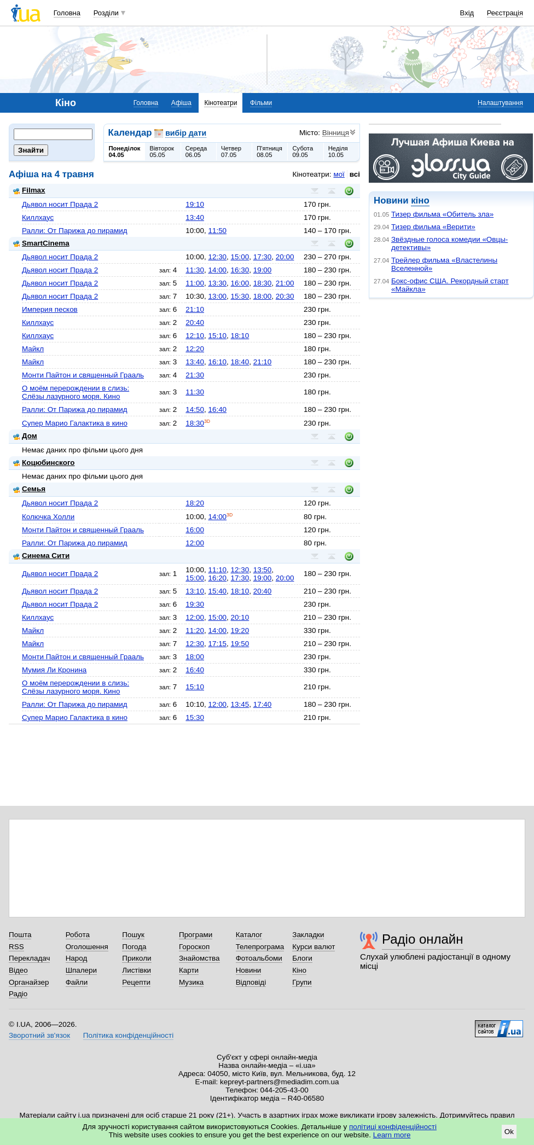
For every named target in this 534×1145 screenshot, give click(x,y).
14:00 (217, 270)
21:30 (194, 375)
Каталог (249, 935)
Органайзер (29, 982)
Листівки (136, 970)
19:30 (194, 604)
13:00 (217, 296)
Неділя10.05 (338, 151)
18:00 (262, 296)
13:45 (240, 704)
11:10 (217, 570)
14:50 (194, 409)
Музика (191, 982)
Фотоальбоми (259, 958)
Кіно (299, 970)
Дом (25, 436)
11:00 (194, 283)
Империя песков (50, 309)
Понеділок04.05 (125, 151)
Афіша (181, 103)
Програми (195, 935)
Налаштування (500, 103)
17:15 (217, 644)
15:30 (240, 296)
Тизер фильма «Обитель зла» (442, 214)
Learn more (392, 1135)
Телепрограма (260, 947)
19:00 (262, 270)
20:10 (240, 617)
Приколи (136, 958)
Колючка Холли (48, 517)
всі (355, 174)
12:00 (194, 543)
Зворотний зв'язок (39, 1035)
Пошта (20, 935)
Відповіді (251, 982)
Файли (77, 982)
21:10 (194, 309)
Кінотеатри (220, 103)
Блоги (302, 958)
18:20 (194, 503)
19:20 (240, 630)
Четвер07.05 (231, 151)
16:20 (217, 578)
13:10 (194, 591)
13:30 (217, 283)
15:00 (240, 257)
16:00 (240, 283)
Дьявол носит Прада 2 (60, 204)
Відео (18, 970)
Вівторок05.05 (161, 151)
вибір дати (185, 133)
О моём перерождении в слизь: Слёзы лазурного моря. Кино (75, 392)
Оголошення (87, 947)
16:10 (217, 362)
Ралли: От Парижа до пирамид (74, 230)
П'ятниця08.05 (269, 151)
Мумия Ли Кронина (54, 670)
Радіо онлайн (422, 939)
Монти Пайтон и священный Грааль (83, 375)
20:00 (285, 257)
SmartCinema (41, 243)
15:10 (217, 336)
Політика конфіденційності (128, 1035)
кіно (420, 200)
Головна (67, 13)
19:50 (240, 644)
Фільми (261, 103)
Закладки (308, 935)
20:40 (194, 322)
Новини (249, 970)
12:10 (194, 336)
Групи (301, 982)
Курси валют (313, 947)
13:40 (194, 217)
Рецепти (136, 982)
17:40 (262, 704)
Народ (77, 958)
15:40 (217, 591)
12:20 (194, 349)
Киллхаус (38, 217)
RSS (16, 947)
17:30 (262, 257)
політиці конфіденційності (393, 1127)
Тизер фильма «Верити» (433, 227)
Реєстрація (505, 13)
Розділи (106, 13)
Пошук (133, 935)
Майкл (33, 349)
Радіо (18, 994)
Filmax (29, 190)
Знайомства (199, 958)
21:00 (285, 283)
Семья (29, 489)
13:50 (262, 570)
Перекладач (29, 958)
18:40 (240, 362)
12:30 (217, 257)
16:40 (217, 409)
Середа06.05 (196, 151)
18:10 (240, 336)
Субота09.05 (302, 151)
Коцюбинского (44, 462)
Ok (509, 1131)
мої (338, 174)
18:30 (262, 283)
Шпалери (81, 970)
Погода (134, 947)
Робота (78, 935)
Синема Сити (41, 555)
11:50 (217, 230)
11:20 (194, 630)
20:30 (285, 296)
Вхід (467, 13)
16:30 (240, 270)
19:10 (194, 204)
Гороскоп (194, 947)
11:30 (194, 270)
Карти (189, 970)
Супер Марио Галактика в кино (74, 423)
